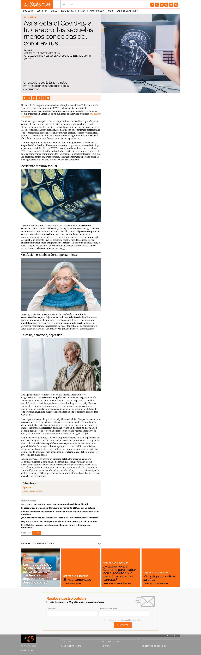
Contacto (106, 646)
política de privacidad (135, 620)
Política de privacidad (71, 646)
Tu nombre (51, 608)
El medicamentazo (77, 579)
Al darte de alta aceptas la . (123, 620)
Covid (37, 533)
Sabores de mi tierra (127, 11)
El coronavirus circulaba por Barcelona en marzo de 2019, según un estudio (58, 508)
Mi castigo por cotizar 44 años (159, 577)
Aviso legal (66, 642)
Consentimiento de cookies (154, 646)
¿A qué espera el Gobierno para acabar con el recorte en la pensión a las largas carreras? (119, 572)
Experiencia (67, 11)
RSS (143, 642)
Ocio (110, 11)
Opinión (81, 11)
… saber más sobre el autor (33, 491)
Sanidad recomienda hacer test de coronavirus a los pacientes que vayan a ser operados (60, 512)
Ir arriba (172, 636)
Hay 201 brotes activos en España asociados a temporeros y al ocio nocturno (59, 521)
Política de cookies (110, 642)
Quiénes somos (28, 650)
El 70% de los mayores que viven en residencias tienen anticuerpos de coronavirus (56, 526)
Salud (54, 11)
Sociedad (28, 11)
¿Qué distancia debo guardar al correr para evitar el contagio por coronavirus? (59, 518)
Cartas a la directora (76, 576)
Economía (42, 11)
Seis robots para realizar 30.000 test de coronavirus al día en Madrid (54, 504)
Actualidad (30, 17)
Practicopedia (96, 11)
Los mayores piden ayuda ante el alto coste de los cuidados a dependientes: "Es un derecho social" (39, 573)
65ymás (28, 50)
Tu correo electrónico (108, 608)
